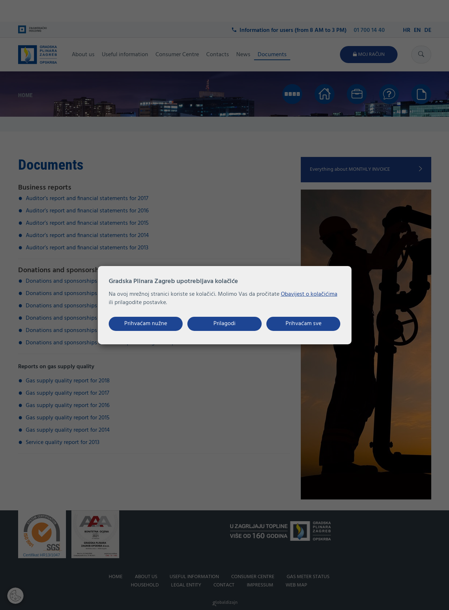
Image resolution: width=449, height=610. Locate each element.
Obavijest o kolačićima (309, 294)
